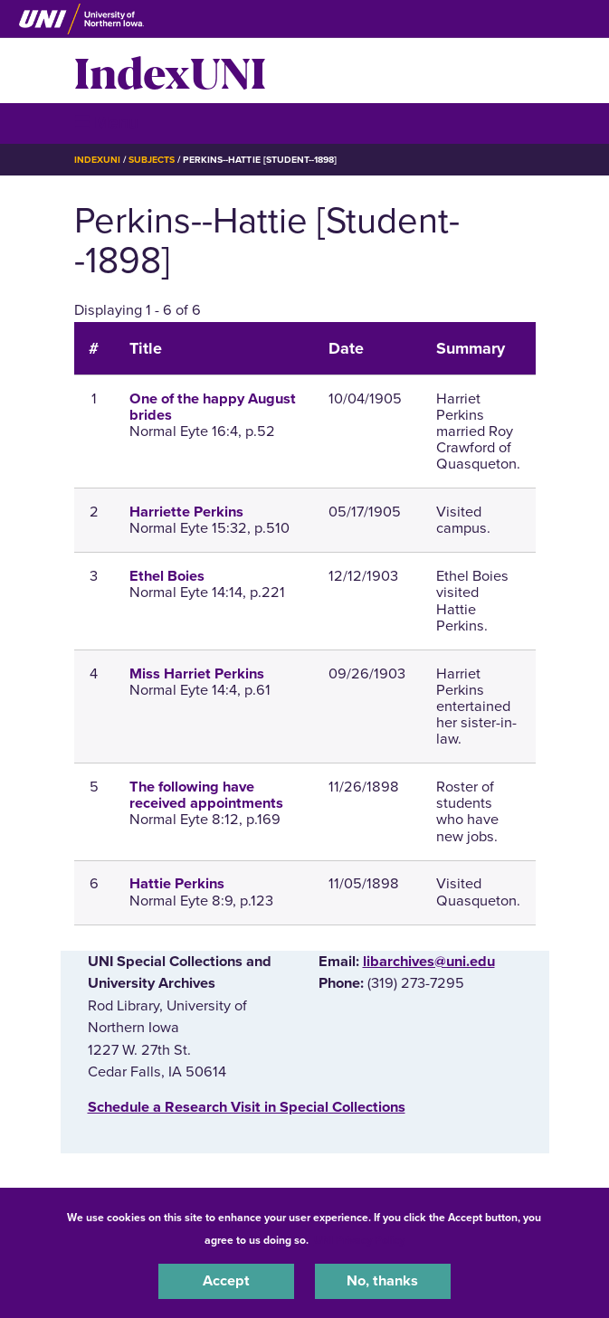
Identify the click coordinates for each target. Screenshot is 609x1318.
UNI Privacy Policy (359, 1240)
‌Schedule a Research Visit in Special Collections (246, 1107)
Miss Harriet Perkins (196, 674)
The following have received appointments (206, 795)
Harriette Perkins (186, 512)
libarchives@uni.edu (429, 962)
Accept (226, 1281)
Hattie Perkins (176, 884)
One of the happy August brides (212, 407)
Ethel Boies (167, 576)
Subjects (151, 160)
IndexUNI (170, 70)
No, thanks (382, 1281)
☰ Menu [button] (106, 122)
